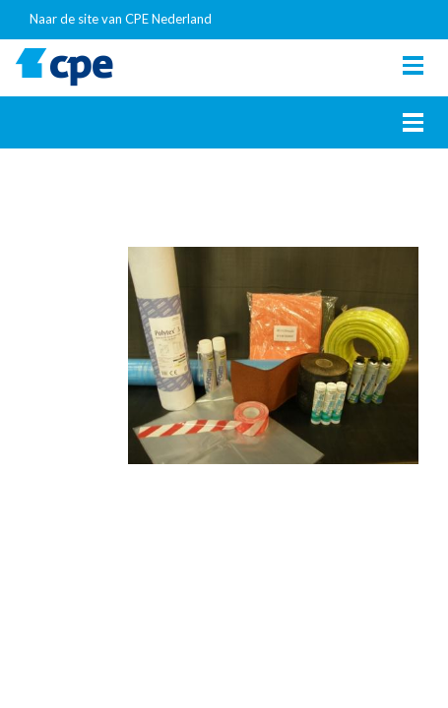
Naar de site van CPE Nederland (121, 19)
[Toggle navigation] (413, 65)
